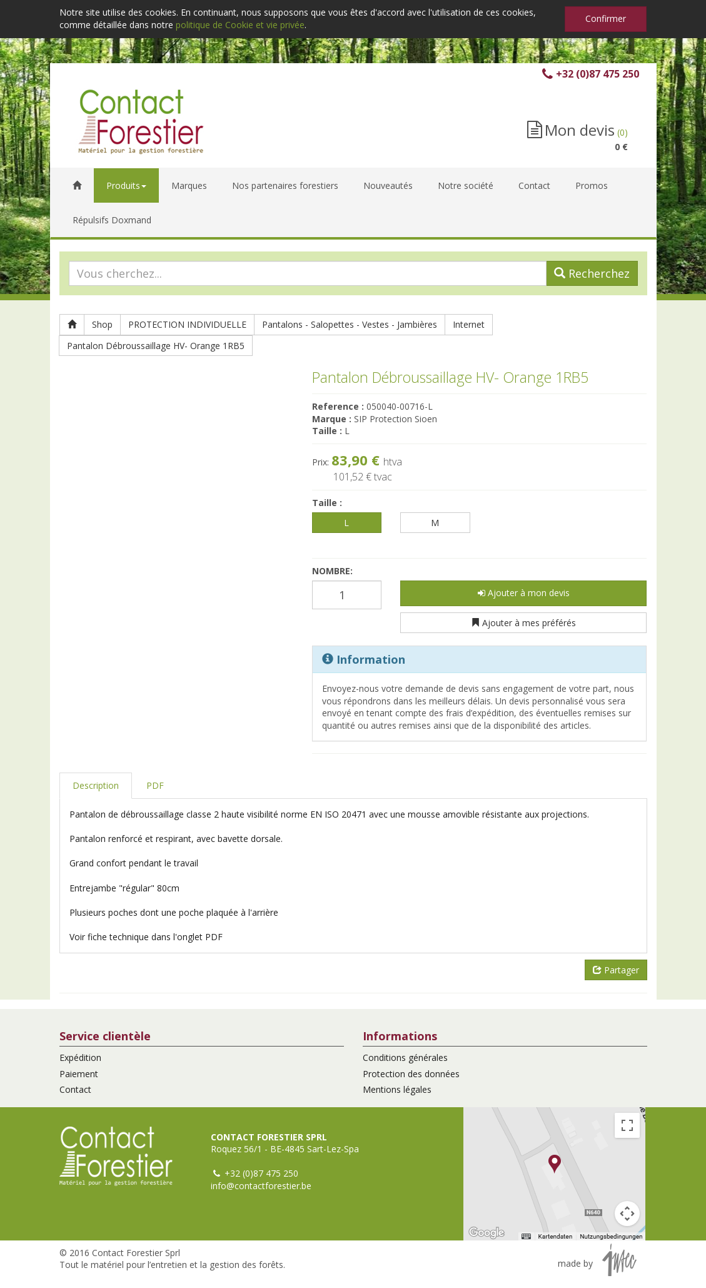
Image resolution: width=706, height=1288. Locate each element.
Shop (102, 324)
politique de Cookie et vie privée (240, 25)
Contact (75, 1089)
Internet (469, 324)
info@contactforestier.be (261, 1186)
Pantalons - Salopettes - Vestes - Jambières (349, 324)
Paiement (78, 1074)
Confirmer (605, 18)
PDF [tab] (155, 785)
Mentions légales (397, 1089)
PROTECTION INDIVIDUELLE (187, 324)
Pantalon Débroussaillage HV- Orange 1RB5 (156, 346)
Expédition (80, 1057)
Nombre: (332, 571)
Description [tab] (96, 785)
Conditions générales (405, 1057)
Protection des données (411, 1074)
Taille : (327, 503)
